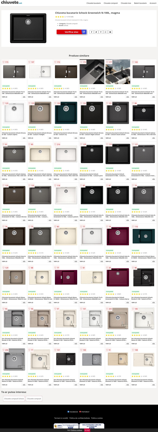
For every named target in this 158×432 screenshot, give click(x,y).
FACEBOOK (73, 412)
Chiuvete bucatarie (94, 3)
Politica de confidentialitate (80, 418)
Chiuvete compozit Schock (14, 399)
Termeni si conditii (61, 418)
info (24, 97)
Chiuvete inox (126, 3)
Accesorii (153, 3)
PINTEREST (84, 412)
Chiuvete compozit (111, 3)
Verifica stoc (75, 32)
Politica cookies (97, 418)
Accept (87, 430)
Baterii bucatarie (140, 3)
